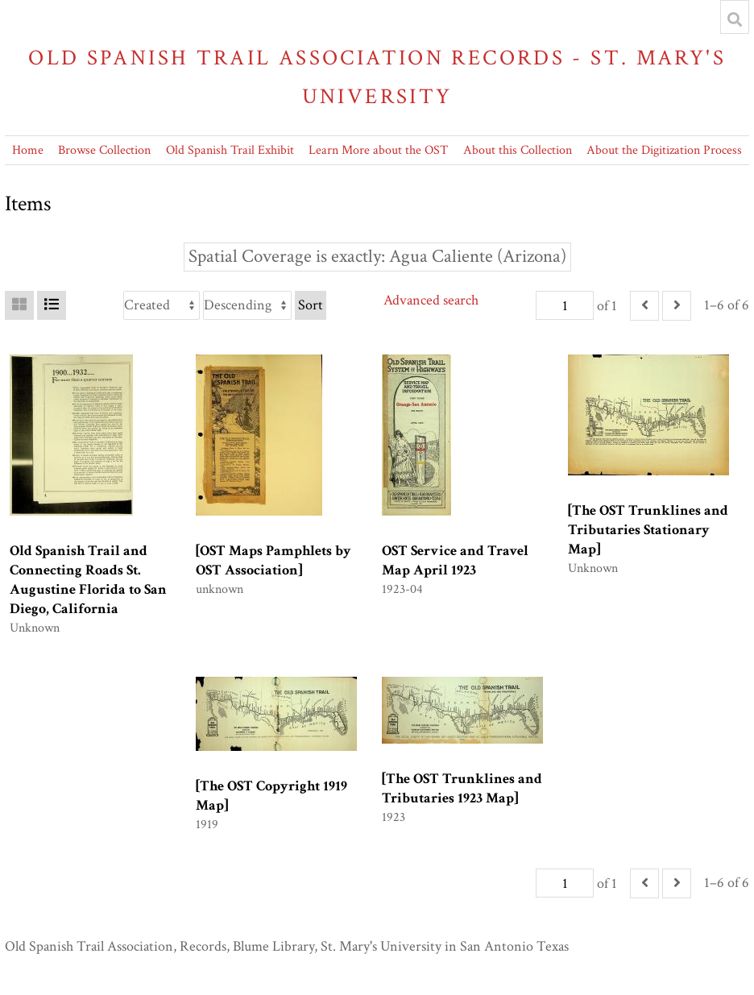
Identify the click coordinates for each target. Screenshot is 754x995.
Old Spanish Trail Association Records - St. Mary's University (377, 77)
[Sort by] (161, 305)
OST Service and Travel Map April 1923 (455, 560)
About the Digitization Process (664, 150)
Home (28, 150)
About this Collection (517, 150)
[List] (51, 305)
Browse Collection (104, 150)
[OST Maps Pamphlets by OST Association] (273, 560)
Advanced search (430, 300)
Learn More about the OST (378, 150)
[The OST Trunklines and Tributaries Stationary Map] (648, 529)
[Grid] (19, 305)
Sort (310, 305)
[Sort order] (247, 305)
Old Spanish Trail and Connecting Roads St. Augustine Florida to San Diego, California (88, 579)
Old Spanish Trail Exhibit (230, 150)
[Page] (565, 305)
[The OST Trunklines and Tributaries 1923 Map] (462, 788)
